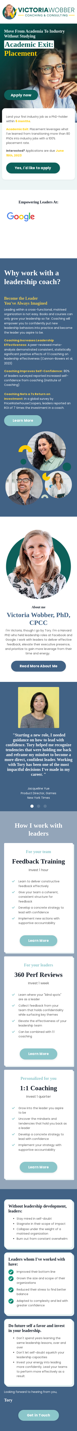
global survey (39, 399)
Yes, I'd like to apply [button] (33, 167)
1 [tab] (32, 806)
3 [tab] (45, 806)
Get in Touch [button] (38, 1415)
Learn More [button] (23, 420)
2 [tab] (39, 806)
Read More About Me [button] (38, 666)
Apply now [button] (21, 95)
